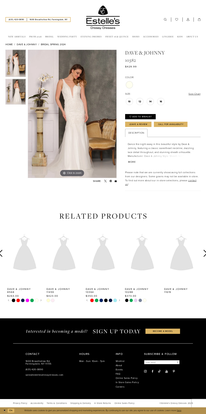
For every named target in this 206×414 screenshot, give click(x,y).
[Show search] (165, 20)
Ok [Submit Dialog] (11, 410)
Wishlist (120, 361)
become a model (163, 331)
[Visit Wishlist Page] (176, 20)
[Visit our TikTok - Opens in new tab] (159, 371)
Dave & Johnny (27, 44)
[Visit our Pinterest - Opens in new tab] (174, 371)
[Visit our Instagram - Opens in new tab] (145, 371)
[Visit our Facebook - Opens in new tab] (152, 371)
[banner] (103, 17)
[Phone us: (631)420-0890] (16, 19)
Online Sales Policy (127, 378)
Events (119, 369)
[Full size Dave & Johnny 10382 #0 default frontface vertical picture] (72, 114)
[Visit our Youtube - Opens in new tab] (166, 371)
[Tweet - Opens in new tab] (105, 181)
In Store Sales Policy (127, 382)
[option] (15, 64)
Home (9, 44)
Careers (120, 387)
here (179, 410)
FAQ (118, 374)
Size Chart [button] (194, 94)
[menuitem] (16, 19)
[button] (188, 20)
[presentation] (24, 253)
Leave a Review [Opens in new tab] (138, 124)
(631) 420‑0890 (34, 369)
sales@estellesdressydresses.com (44, 375)
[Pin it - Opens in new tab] (111, 181)
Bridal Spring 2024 (53, 44)
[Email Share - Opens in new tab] (116, 181)
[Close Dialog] (4, 410)
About (119, 365)
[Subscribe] (177, 362)
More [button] (132, 162)
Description (136, 133)
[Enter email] (162, 362)
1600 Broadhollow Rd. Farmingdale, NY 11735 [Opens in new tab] (39, 362)
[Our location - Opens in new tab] (48, 19)
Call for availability (170, 124)
